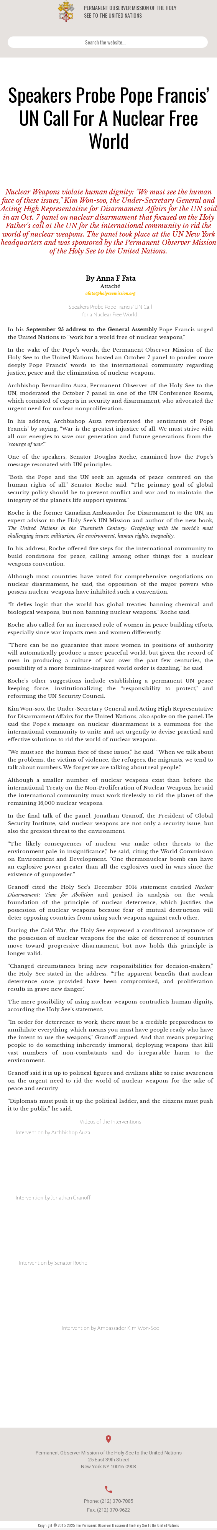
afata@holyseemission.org (110, 293)
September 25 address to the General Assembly (91, 329)
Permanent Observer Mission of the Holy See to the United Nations (130, 11)
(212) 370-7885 (116, 1501)
